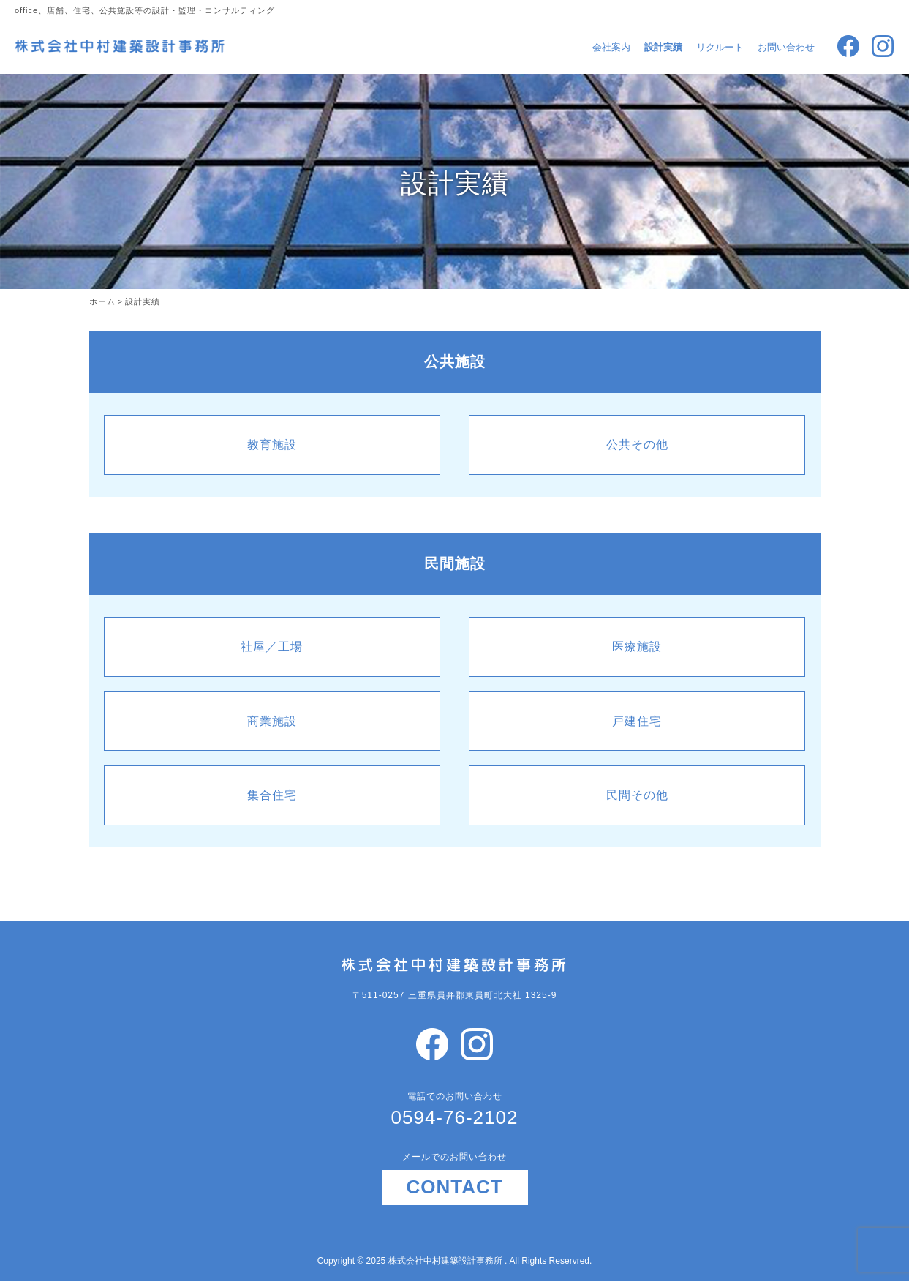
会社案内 (611, 47)
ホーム (102, 301)
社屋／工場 (272, 646)
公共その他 (637, 444)
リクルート (720, 47)
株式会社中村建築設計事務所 (446, 1261)
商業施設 (272, 721)
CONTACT (454, 1187)
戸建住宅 (637, 721)
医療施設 (637, 646)
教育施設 (272, 444)
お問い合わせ (786, 47)
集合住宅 (272, 795)
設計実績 (663, 47)
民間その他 (637, 795)
